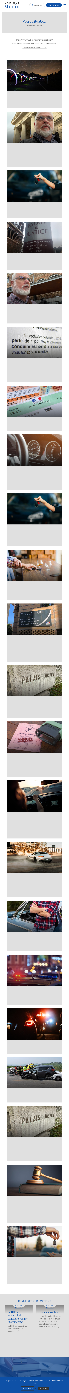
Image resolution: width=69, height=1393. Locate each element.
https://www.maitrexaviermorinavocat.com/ (34, 40)
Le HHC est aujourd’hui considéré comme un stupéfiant (18, 1316)
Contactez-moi (54, 5)
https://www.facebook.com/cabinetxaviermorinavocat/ (34, 43)
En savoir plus (28, 1390)
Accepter (43, 1390)
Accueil (29, 25)
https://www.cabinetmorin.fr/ (34, 47)
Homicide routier (48, 1312)
